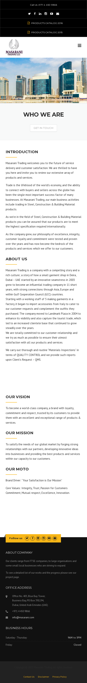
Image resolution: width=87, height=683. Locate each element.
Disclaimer (43, 677)
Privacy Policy (59, 677)
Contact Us (29, 677)
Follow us (15, 538)
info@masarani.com (23, 617)
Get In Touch (43, 127)
